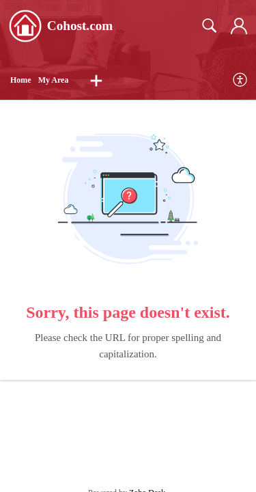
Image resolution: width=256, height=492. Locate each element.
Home (20, 80)
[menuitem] (240, 80)
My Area (53, 80)
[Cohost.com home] (25, 26)
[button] (96, 80)
